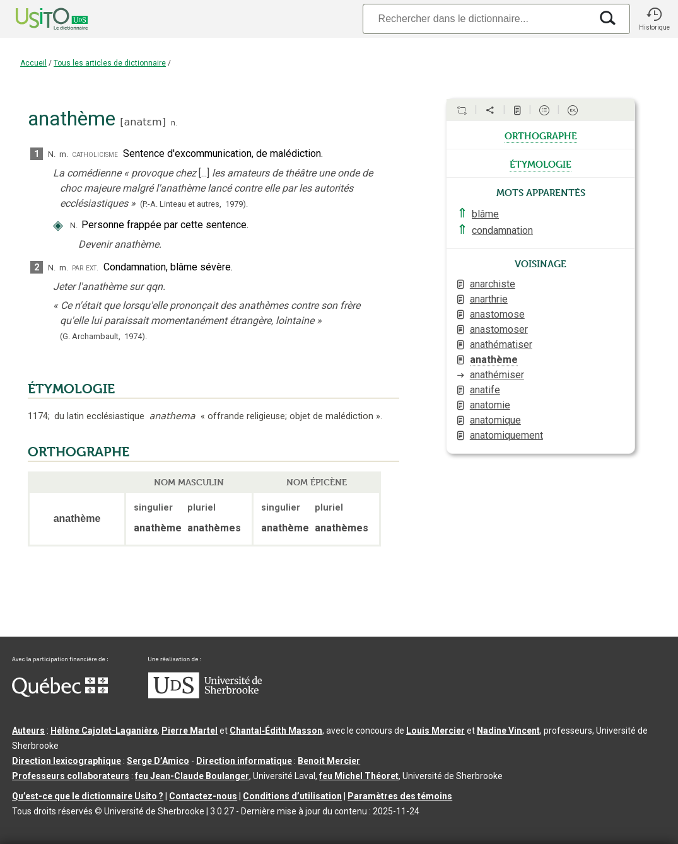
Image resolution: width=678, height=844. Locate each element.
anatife (485, 390)
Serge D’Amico (158, 761)
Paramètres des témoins (400, 796)
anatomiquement (506, 435)
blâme (485, 214)
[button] (654, 19)
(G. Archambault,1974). (103, 336)
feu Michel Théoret (359, 776)
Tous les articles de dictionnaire (110, 63)
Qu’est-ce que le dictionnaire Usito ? (87, 796)
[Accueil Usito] (38, 19)
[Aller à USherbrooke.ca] (205, 695)
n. (174, 122)
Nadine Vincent (508, 730)
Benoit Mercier (329, 761)
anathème (494, 360)
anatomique (495, 420)
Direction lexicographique (66, 761)
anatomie (490, 405)
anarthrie (489, 299)
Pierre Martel (189, 730)
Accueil (33, 63)
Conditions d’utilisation (292, 796)
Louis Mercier (435, 730)
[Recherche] (477, 18)
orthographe (541, 134)
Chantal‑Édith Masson (276, 730)
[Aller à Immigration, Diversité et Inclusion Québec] (60, 694)
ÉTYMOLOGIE (71, 388)
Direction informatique (244, 761)
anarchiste (492, 284)
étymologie (540, 163)
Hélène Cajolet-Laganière (104, 730)
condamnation (502, 230)
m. (63, 154)
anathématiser (501, 344)
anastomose (497, 314)
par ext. (85, 267)
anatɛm (142, 122)
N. (52, 154)
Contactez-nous (203, 796)
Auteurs (28, 730)
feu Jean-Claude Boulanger (192, 776)
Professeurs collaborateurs (70, 776)
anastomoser (499, 329)
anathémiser (497, 375)
